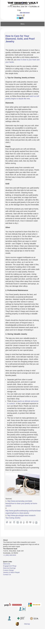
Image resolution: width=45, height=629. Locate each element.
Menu (22, 24)
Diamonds (6, 564)
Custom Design (8, 570)
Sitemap (27, 624)
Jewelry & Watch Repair (11, 572)
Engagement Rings (9, 566)
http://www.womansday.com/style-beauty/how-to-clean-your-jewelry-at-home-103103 (21, 503)
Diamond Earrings (9, 568)
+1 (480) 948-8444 (9, 555)
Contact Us (7, 574)
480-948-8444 (25, 13)
